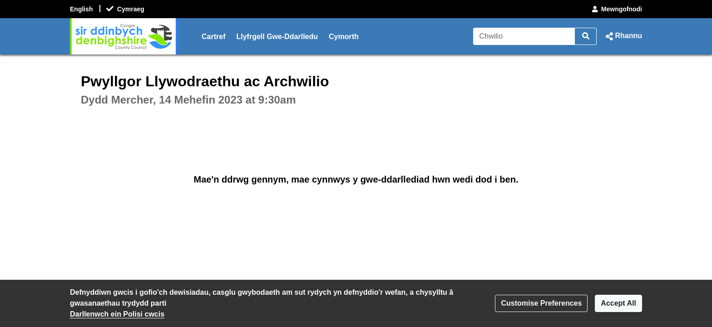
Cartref (213, 36)
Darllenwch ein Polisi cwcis (117, 314)
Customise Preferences (541, 303)
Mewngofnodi (616, 9)
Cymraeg (130, 9)
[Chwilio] (524, 36)
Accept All (618, 303)
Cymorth (344, 36)
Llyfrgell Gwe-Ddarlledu (277, 36)
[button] (623, 36)
